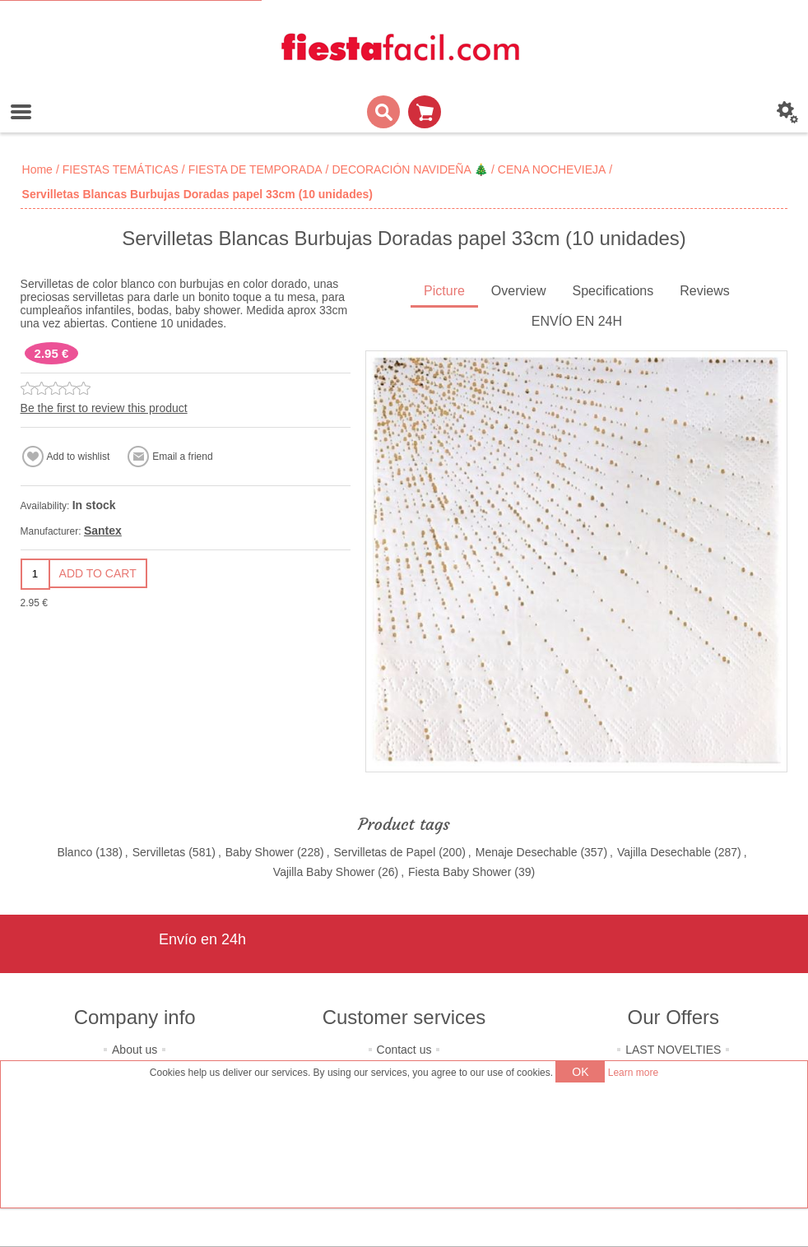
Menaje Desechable (527, 852)
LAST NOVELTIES (673, 1049)
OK (580, 1071)
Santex (103, 530)
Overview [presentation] (518, 291)
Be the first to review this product (104, 408)
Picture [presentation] (444, 291)
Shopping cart (424, 111)
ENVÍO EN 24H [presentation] (577, 321)
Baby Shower (259, 852)
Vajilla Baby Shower (323, 871)
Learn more (633, 1072)
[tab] (444, 292)
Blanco (74, 852)
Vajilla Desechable (664, 852)
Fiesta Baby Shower (459, 871)
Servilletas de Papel (385, 852)
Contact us (404, 1049)
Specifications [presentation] (613, 291)
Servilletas (159, 852)
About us (134, 1049)
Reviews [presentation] (704, 291)
